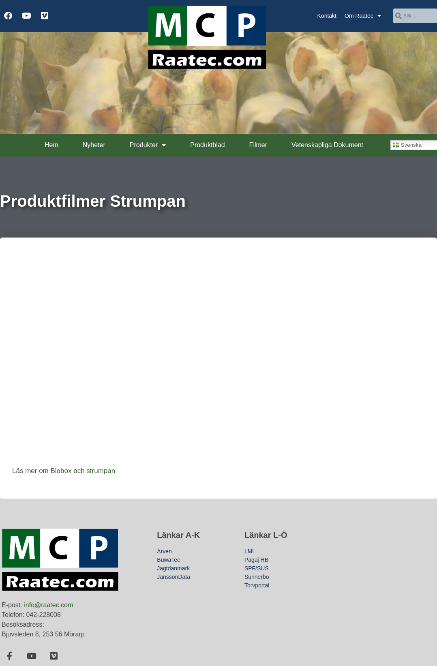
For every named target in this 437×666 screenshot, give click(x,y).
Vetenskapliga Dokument (327, 144)
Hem (51, 144)
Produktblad (207, 144)
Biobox (60, 471)
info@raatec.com (48, 605)
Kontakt (326, 16)
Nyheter (94, 144)
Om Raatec (363, 16)
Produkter (148, 145)
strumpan (100, 471)
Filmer (258, 144)
